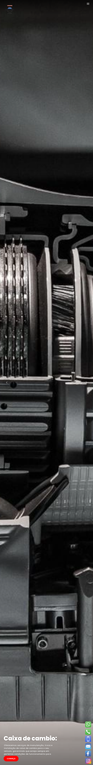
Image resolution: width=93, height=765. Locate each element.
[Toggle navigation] (88, 4)
